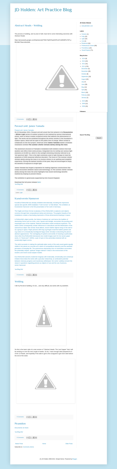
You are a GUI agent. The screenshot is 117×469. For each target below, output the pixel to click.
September (84, 76)
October (84, 74)
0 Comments (20, 119)
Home (44, 443)
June (83, 84)
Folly (83, 36)
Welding (19, 281)
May (82, 87)
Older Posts (69, 443)
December (84, 68)
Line (83, 41)
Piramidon (20, 423)
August (83, 79)
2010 (83, 101)
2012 (83, 63)
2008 (83, 106)
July (82, 82)
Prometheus (85, 48)
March (83, 92)
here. (39, 182)
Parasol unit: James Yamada (29, 126)
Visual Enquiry (86, 50)
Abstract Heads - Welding (28, 25)
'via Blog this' (19, 184)
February (84, 95)
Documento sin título (21, 428)
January (84, 97)
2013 (83, 61)
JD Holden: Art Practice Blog (43, 9)
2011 (83, 66)
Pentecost (85, 43)
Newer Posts (19, 443)
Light (21, 192)
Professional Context (88, 45)
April (83, 89)
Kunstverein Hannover (27, 198)
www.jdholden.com (87, 26)
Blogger (74, 459)
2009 (83, 103)
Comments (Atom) (28, 447)
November (84, 71)
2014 (83, 58)
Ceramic (84, 34)
